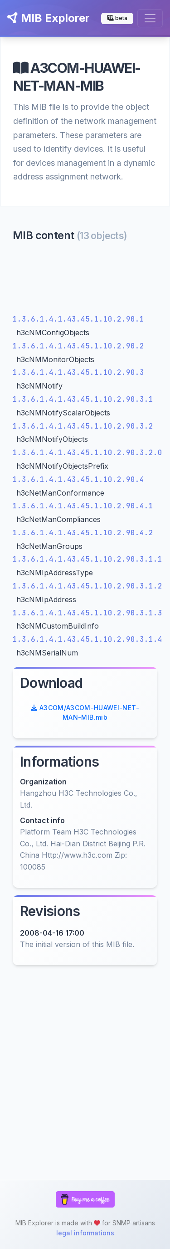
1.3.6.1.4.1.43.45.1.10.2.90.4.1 (83, 506)
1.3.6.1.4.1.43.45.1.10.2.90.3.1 (83, 399)
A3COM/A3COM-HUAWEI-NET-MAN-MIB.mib (85, 712)
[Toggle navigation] (150, 18)
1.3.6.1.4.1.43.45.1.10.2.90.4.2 (83, 532)
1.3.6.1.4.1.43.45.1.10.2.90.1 (78, 319)
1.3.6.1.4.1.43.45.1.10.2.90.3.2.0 (87, 452)
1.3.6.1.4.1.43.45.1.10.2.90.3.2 (83, 426)
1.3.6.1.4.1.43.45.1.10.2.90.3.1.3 (87, 613)
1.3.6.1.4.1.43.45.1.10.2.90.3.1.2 (87, 586)
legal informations (85, 1233)
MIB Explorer (48, 18)
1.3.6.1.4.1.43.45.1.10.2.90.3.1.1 (87, 559)
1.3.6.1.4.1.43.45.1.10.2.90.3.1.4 (87, 639)
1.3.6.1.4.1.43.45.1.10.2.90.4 (78, 479)
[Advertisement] (85, 280)
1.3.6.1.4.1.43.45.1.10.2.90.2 (78, 346)
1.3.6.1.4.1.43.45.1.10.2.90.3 (78, 372)
